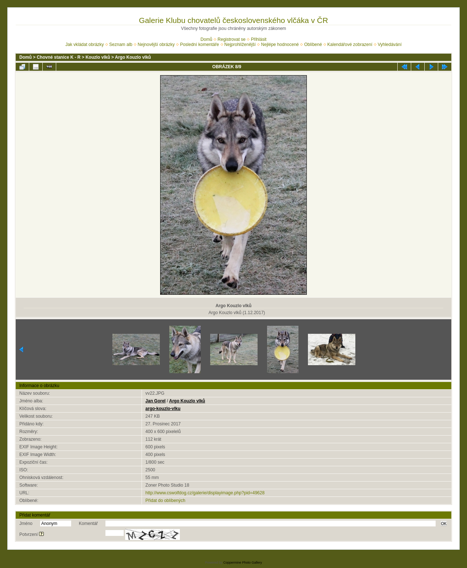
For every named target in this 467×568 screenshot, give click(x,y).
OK (444, 523)
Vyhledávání (390, 44)
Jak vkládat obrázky (84, 44)
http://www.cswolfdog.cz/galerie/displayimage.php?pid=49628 (205, 492)
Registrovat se (231, 39)
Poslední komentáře (199, 44)
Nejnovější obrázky (156, 44)
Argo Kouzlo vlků (133, 57)
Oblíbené (313, 44)
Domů (206, 39)
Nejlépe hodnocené (280, 44)
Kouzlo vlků (97, 57)
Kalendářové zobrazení (349, 44)
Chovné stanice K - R (59, 57)
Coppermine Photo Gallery (242, 562)
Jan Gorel (156, 400)
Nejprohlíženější (240, 44)
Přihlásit (259, 39)
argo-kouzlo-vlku (163, 408)
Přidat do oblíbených (165, 500)
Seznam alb (120, 44)
